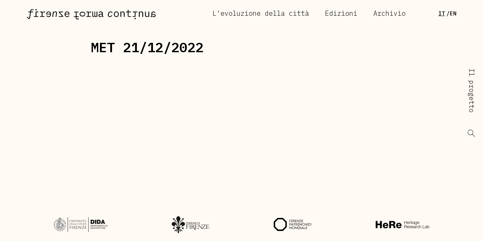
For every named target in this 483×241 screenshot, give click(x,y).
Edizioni (341, 13)
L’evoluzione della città (260, 13)
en (453, 13)
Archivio (389, 13)
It (441, 13)
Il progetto (471, 90)
